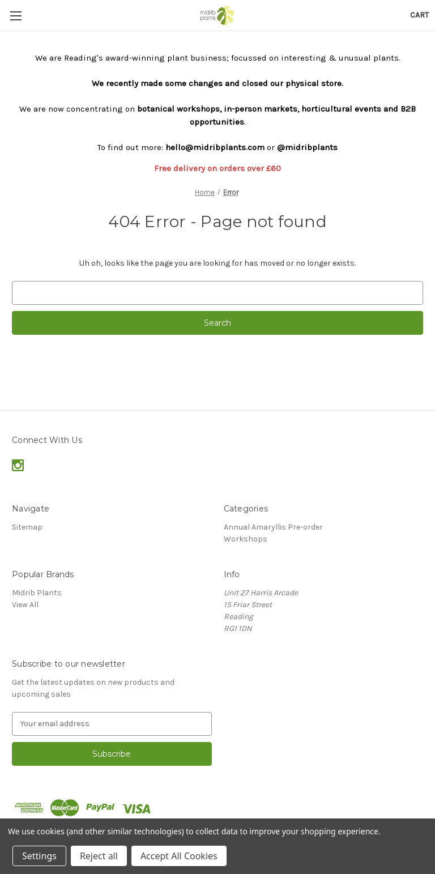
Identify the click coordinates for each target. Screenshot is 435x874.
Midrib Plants (37, 593)
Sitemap (27, 527)
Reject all (99, 856)
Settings (39, 856)
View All (25, 604)
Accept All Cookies (179, 856)
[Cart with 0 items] (419, 15)
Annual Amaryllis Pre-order (273, 527)
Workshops (245, 539)
